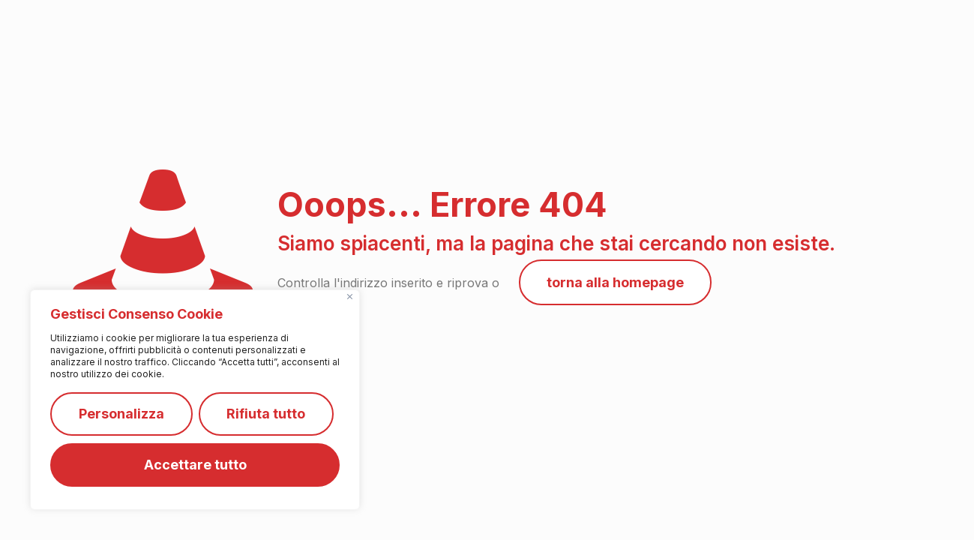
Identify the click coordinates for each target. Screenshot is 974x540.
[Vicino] (349, 296)
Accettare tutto (195, 464)
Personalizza (121, 414)
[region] (195, 400)
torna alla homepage (615, 282)
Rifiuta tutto (265, 414)
